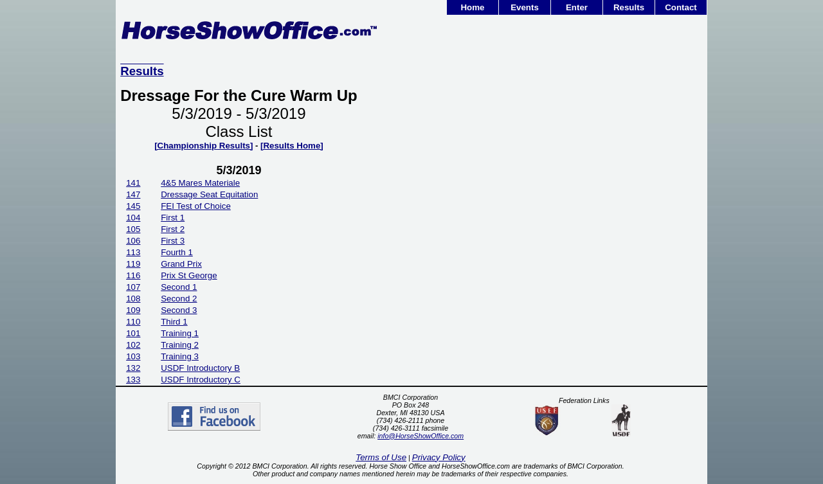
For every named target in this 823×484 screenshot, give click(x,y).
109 (133, 310)
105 (133, 229)
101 (133, 333)
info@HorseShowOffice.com (420, 436)
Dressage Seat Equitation (209, 194)
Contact (681, 7)
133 (133, 379)
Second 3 (179, 310)
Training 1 (180, 333)
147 (133, 194)
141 (133, 183)
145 (133, 206)
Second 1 (179, 287)
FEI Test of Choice (196, 206)
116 (133, 275)
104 (133, 217)
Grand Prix (181, 264)
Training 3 (180, 356)
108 (133, 298)
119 (133, 264)
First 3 (173, 241)
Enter (577, 7)
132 (133, 368)
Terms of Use (381, 457)
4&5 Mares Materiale (200, 183)
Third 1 (174, 322)
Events (525, 7)
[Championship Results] (203, 145)
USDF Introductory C (200, 379)
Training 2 (180, 345)
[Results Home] (291, 145)
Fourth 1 (177, 252)
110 (133, 322)
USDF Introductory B (200, 368)
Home (472, 7)
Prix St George (189, 275)
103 (133, 356)
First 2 (173, 229)
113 (133, 252)
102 (133, 345)
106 (133, 241)
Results (628, 7)
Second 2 (179, 298)
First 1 (173, 217)
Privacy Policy (439, 457)
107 (133, 287)
